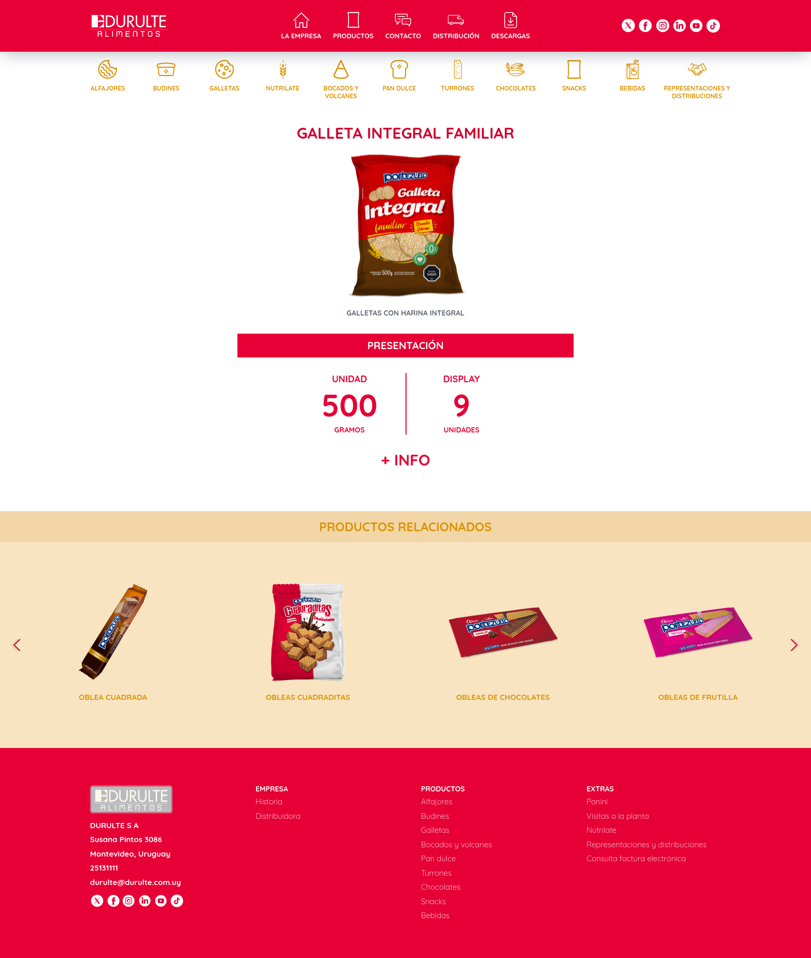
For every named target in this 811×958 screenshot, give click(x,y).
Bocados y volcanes (340, 79)
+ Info (405, 460)
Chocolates (515, 75)
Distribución (456, 26)
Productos (353, 26)
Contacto (403, 26)
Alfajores (107, 75)
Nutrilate (282, 75)
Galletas (224, 75)
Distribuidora (278, 816)
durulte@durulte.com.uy (135, 882)
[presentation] (21, 645)
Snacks (574, 75)
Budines (166, 75)
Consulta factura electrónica (636, 858)
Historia (269, 801)
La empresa (301, 26)
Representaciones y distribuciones (697, 79)
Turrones (457, 75)
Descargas (510, 26)
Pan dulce (399, 75)
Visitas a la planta (618, 816)
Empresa (272, 789)
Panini (597, 801)
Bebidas (632, 75)
